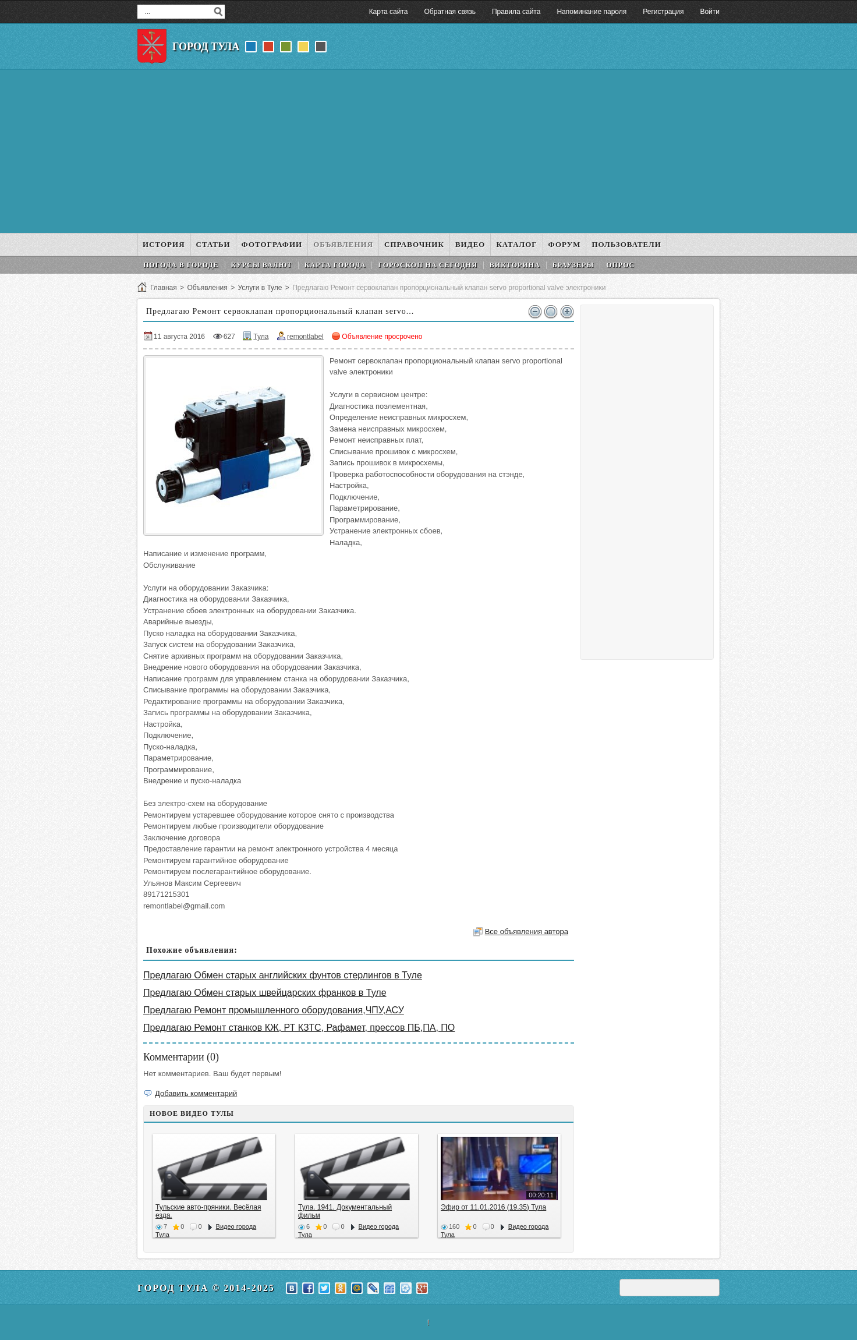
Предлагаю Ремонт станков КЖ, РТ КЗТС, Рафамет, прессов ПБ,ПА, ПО (299, 1028)
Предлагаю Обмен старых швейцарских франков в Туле (265, 993)
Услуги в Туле (260, 288)
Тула (260, 337)
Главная (163, 288)
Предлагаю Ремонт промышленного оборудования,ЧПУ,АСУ (273, 1010)
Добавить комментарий (196, 1093)
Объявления (207, 288)
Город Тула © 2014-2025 (206, 1288)
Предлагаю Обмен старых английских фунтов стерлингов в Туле (282, 975)
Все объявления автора (526, 931)
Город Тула (205, 46)
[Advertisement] (428, 151)
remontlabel (305, 337)
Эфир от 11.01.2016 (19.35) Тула (493, 1207)
